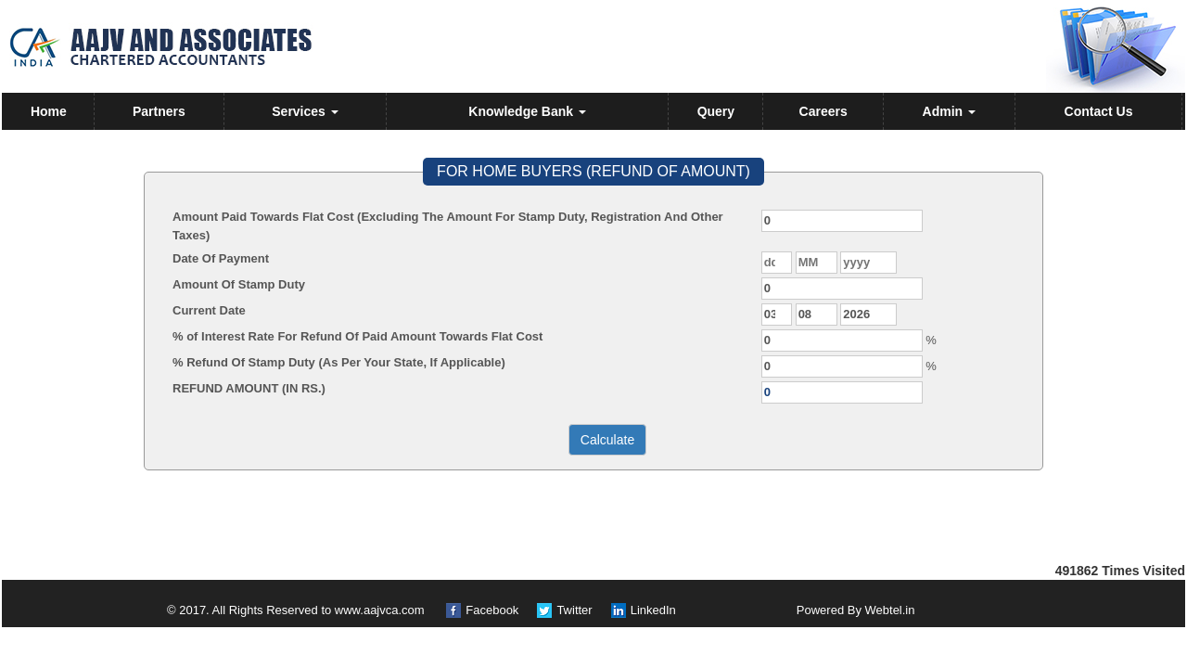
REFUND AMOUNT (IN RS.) (248, 388)
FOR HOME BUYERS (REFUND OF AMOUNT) (593, 171)
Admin (949, 111)
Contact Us (1099, 111)
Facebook (492, 610)
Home (49, 111)
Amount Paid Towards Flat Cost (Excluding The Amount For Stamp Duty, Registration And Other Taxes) (447, 226)
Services (305, 111)
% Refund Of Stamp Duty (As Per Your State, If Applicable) (338, 362)
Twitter (574, 610)
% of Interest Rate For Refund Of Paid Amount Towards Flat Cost (357, 336)
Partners (159, 111)
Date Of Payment (220, 258)
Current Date (209, 310)
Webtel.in (890, 610)
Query (715, 111)
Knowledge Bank (527, 111)
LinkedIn (653, 610)
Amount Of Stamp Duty (238, 284)
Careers (823, 111)
